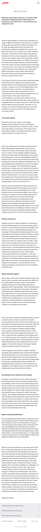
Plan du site (34, 521)
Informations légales (7, 521)
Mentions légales (22, 521)
